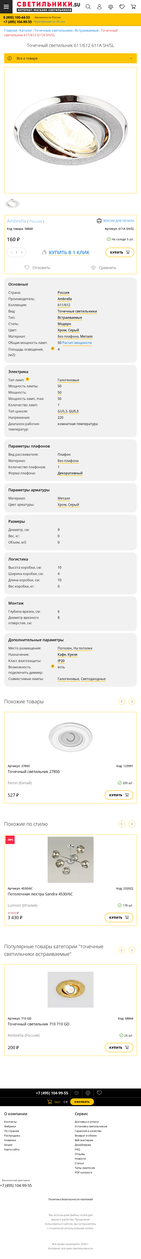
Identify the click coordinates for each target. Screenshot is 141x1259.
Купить (120, 252)
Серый (73, 330)
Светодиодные (93, 678)
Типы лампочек (85, 1168)
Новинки (10, 1140)
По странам (11, 1131)
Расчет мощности (77, 342)
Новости (80, 1158)
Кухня (72, 654)
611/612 (64, 305)
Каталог (25, 30)
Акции (8, 1145)
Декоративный (70, 473)
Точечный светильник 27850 (34, 771)
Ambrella (16, 221)
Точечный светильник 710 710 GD (38, 1023)
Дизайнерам (83, 1145)
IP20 (61, 660)
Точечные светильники (53, 30)
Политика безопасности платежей (70, 1199)
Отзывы (80, 1154)
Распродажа (12, 1135)
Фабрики (10, 1126)
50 (59, 392)
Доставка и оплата (87, 1122)
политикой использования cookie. (71, 1228)
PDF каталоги (83, 1172)
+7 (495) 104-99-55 (17, 22)
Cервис (81, 1113)
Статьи (79, 1163)
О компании (15, 1113)
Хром (62, 330)
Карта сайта (11, 1149)
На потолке (83, 648)
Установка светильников (91, 1126)
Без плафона (68, 336)
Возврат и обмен (86, 1135)
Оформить (82, 1101)
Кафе (62, 654)
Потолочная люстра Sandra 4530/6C (40, 893)
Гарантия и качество (88, 1131)
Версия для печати (115, 220)
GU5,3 (62, 411)
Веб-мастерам (84, 1140)
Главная (10, 30)
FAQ (77, 1149)
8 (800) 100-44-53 (16, 17)
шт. (54, 1101)
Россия (35, 221)
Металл (86, 336)
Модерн (64, 323)
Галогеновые (68, 380)
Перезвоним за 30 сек (49, 21)
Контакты (10, 1122)
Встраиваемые (87, 30)
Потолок (65, 648)
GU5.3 (74, 411)
